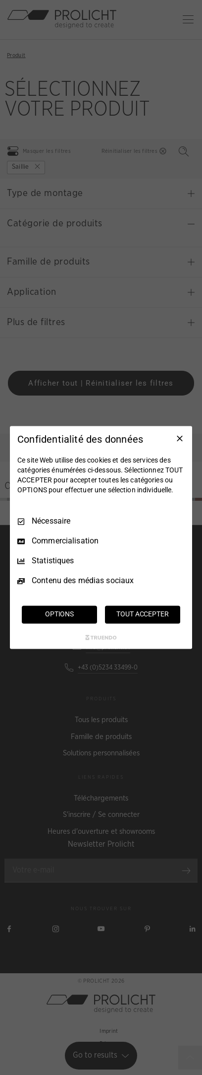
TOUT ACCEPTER (142, 614)
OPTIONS (59, 614)
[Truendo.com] (101, 638)
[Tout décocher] (179, 438)
